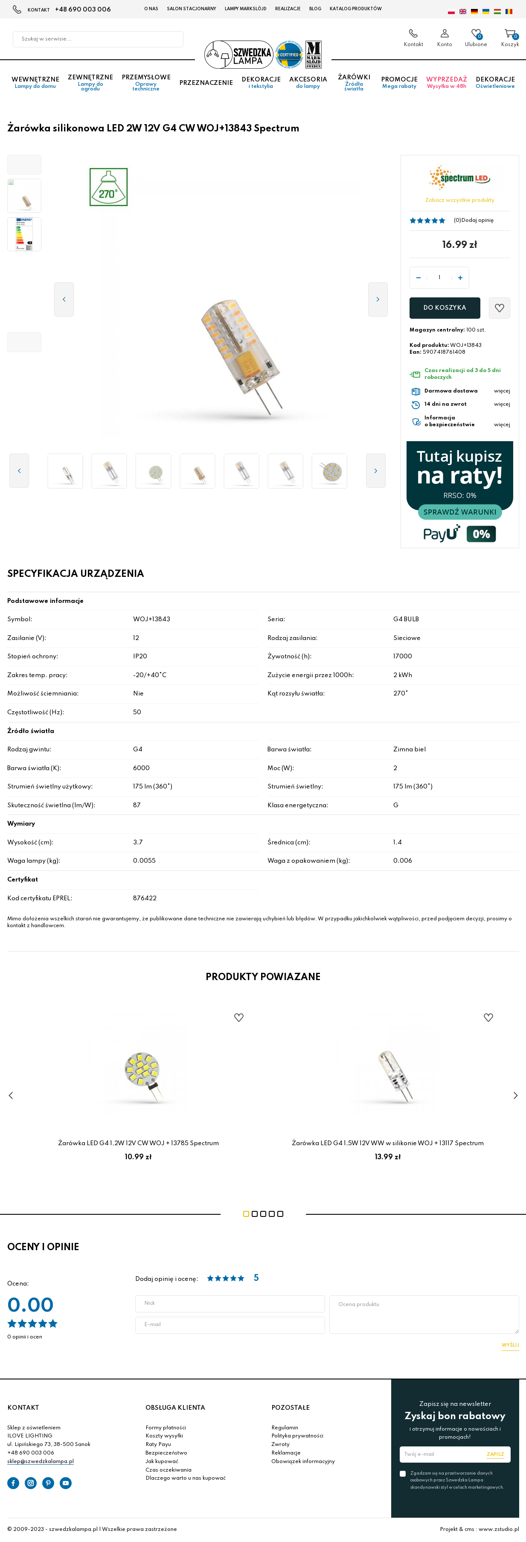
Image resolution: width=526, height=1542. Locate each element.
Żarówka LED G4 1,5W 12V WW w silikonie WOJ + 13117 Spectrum (388, 1143)
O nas (151, 9)
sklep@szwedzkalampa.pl (40, 1461)
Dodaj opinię (477, 220)
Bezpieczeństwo (166, 1453)
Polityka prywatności (297, 1436)
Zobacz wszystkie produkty (459, 200)
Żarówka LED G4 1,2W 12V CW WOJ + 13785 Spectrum (138, 1143)
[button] (24, 165)
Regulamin (284, 1428)
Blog (315, 9)
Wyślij (510, 1345)
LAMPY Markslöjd (246, 9)
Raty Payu (158, 1444)
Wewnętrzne (35, 83)
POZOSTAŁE (290, 1408)
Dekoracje (261, 83)
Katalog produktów (356, 9)
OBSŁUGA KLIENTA (175, 1408)
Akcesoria (308, 83)
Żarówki (354, 83)
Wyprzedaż (446, 83)
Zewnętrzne (90, 83)
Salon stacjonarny (191, 9)
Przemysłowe (146, 83)
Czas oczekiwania (168, 1470)
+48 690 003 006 (83, 10)
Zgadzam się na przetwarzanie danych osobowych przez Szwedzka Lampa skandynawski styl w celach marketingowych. (457, 1480)
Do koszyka (444, 308)
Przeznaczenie (206, 83)
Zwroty (280, 1444)
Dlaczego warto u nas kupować (185, 1478)
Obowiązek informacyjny (303, 1461)
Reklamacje (286, 1453)
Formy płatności (165, 1428)
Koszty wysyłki (164, 1436)
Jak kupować (161, 1461)
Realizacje (288, 9)
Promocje (399, 83)
